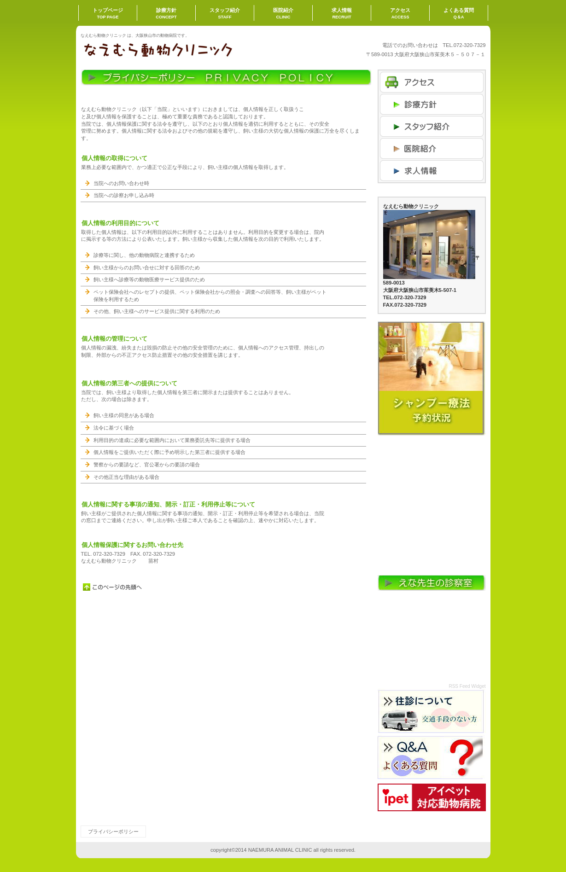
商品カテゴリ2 (432, 148)
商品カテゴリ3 (432, 170)
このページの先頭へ (113, 587)
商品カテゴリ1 (432, 126)
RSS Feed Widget (467, 686)
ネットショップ (432, 104)
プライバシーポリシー (113, 831)
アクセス (432, 82)
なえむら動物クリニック (173, 49)
